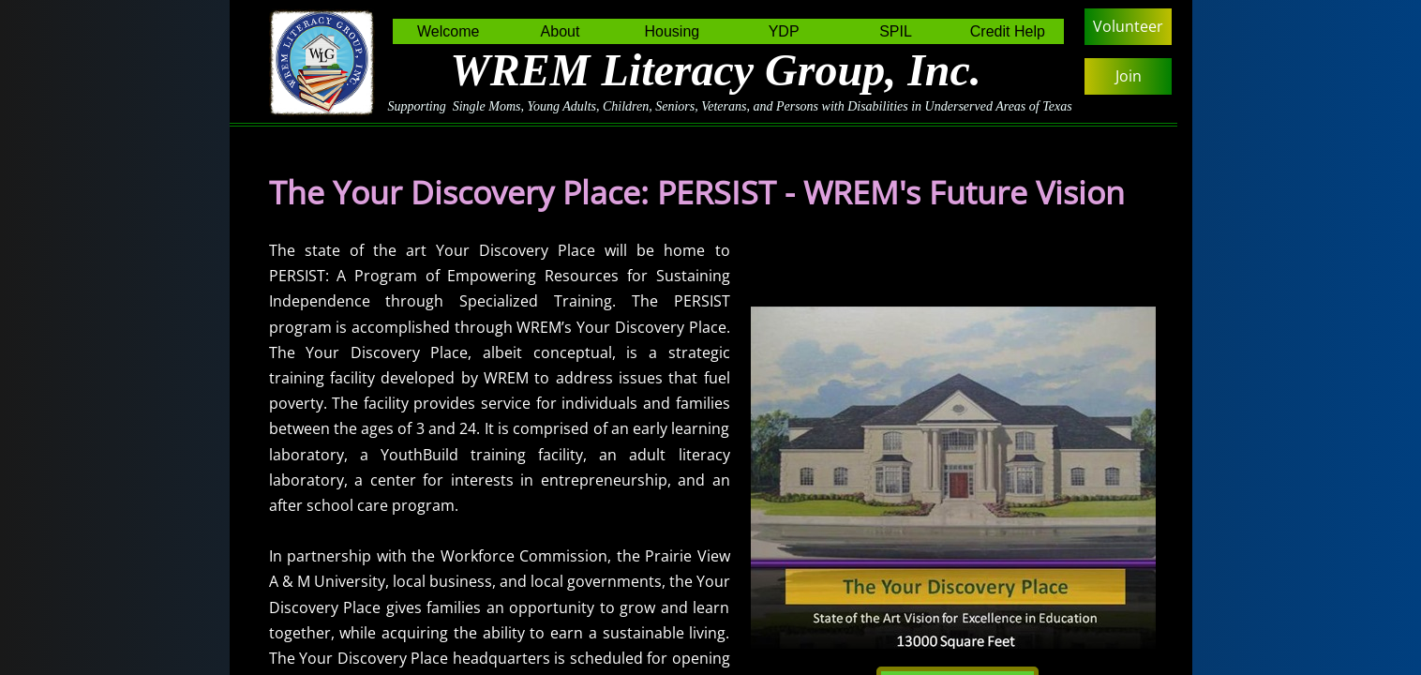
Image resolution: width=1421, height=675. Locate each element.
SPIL (895, 31)
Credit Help (1007, 31)
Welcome (448, 31)
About (560, 31)
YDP (784, 31)
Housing (671, 31)
